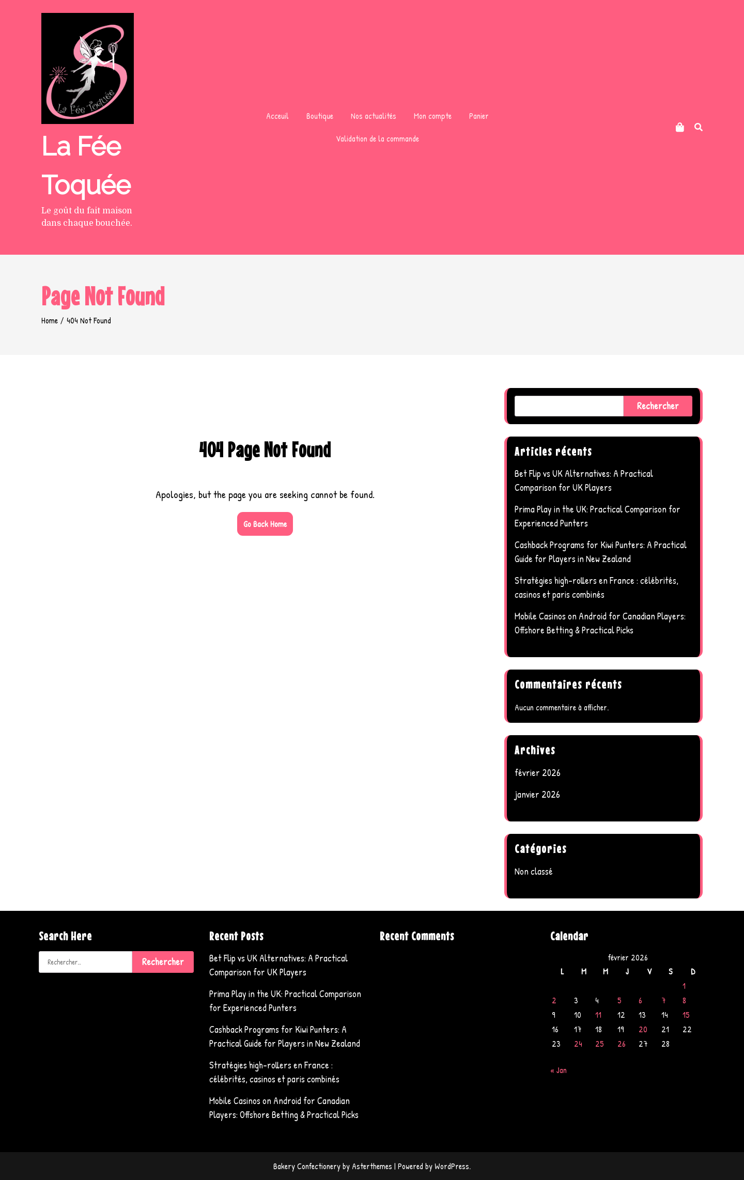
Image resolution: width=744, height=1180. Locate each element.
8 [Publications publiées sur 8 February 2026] (684, 1000)
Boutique (319, 115)
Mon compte (433, 115)
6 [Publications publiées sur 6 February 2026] (640, 1000)
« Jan (558, 1070)
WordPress (452, 1166)
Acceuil (277, 115)
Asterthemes (372, 1166)
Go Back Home (265, 524)
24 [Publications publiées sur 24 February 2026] (578, 1043)
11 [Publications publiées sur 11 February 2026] (598, 1014)
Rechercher (658, 405)
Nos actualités (373, 115)
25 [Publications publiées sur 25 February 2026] (599, 1043)
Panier (479, 115)
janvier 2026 (537, 794)
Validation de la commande (377, 138)
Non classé (534, 871)
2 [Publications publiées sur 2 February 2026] (554, 1000)
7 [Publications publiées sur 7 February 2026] (663, 1000)
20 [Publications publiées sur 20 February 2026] (643, 1029)
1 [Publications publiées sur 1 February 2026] (684, 985)
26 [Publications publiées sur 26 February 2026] (621, 1043)
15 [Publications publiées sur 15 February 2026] (686, 1014)
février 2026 (538, 772)
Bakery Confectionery (306, 1166)
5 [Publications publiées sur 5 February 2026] (619, 1000)
